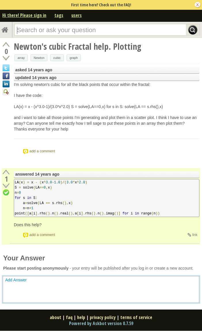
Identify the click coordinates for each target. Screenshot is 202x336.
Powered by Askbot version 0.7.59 (101, 323)
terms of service (136, 317)
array (21, 57)
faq (69, 317)
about (55, 317)
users (76, 15)
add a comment (42, 151)
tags (58, 15)
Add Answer (16, 280)
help (81, 317)
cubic (57, 57)
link (194, 235)
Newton (39, 57)
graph (74, 57)
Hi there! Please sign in (24, 15)
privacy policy (103, 317)
